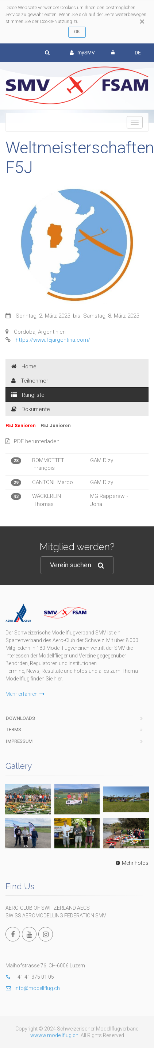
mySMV (82, 52)
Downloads (20, 718)
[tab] (77, 366)
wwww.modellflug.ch (54, 1035)
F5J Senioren (21, 425)
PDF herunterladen (32, 441)
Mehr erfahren (25, 694)
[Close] (142, 21)
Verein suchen (77, 565)
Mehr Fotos (131, 863)
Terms (13, 729)
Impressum (19, 741)
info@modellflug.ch (32, 988)
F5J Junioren (56, 425)
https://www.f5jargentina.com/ (53, 340)
